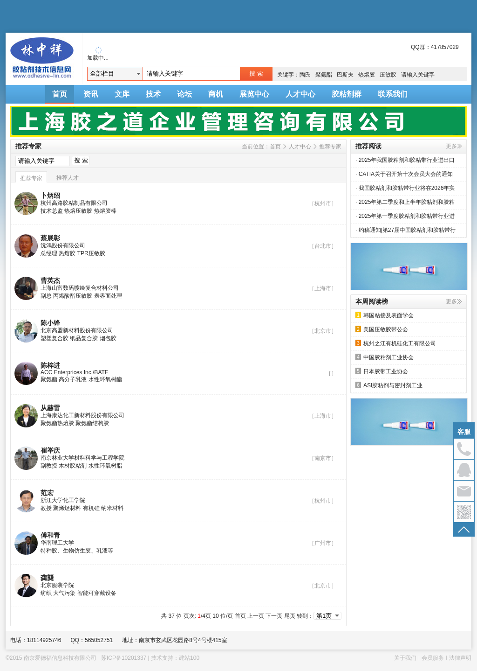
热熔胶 (366, 74)
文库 (122, 94)
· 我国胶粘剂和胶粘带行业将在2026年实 (405, 188)
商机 (215, 94)
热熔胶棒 (105, 211)
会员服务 (433, 658)
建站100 (189, 658)
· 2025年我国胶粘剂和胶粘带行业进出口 (405, 160)
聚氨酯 (323, 74)
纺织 (46, 593)
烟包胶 (108, 338)
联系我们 (393, 94)
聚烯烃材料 (67, 508)
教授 (46, 508)
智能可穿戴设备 (96, 593)
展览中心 (254, 94)
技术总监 (52, 211)
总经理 (49, 253)
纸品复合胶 (84, 338)
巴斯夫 (345, 74)
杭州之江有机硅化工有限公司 (395, 343)
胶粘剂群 (346, 94)
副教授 (49, 465)
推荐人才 (67, 178)
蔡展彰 (50, 238)
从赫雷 (50, 408)
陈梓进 (50, 365)
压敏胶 (388, 74)
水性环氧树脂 (105, 465)
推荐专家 (330, 146)
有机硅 (91, 508)
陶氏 (305, 74)
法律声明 (460, 658)
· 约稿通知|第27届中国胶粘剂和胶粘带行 (405, 230)
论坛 (184, 94)
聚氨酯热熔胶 (57, 423)
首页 (59, 94)
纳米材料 (112, 508)
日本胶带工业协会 (381, 371)
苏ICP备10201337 (123, 658)
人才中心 (300, 94)
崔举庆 (50, 450)
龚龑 (47, 577)
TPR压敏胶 (91, 253)
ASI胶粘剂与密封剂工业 (388, 385)
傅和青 (50, 535)
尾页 (289, 616)
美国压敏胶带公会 (381, 329)
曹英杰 (50, 280)
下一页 (274, 616)
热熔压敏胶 (78, 211)
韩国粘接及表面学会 (384, 315)
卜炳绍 (50, 195)
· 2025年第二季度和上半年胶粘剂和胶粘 (405, 202)
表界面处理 (108, 296)
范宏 (47, 492)
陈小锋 (50, 323)
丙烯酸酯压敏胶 (72, 296)
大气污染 (64, 593)
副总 (46, 296)
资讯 (90, 94)
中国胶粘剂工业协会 (384, 357)
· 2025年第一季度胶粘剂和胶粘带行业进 (405, 216)
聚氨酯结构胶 (92, 423)
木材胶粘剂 (73, 465)
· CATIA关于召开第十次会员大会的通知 (404, 174)
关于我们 (405, 658)
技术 (153, 94)
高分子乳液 (73, 379)
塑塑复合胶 (54, 338)
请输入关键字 (418, 74)
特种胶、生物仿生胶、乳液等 (77, 550)
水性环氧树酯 (105, 379)
